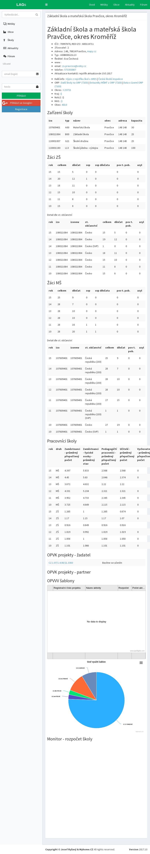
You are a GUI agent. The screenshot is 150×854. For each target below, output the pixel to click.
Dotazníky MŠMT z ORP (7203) (106, 82)
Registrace (21, 109)
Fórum (143, 4)
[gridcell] (96, 622)
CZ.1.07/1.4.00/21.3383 (61, 562)
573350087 (70, 69)
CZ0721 (67, 90)
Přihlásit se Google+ (17, 103)
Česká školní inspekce (110, 79)
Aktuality (130, 4)
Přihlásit (21, 95)
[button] (46, 4)
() (61, 93)
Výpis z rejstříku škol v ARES (81, 79)
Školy (8, 40)
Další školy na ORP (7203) (74, 82)
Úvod (92, 4)
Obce (116, 4)
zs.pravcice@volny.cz (74, 66)
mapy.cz (91, 51)
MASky (104, 4)
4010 (64, 104)
